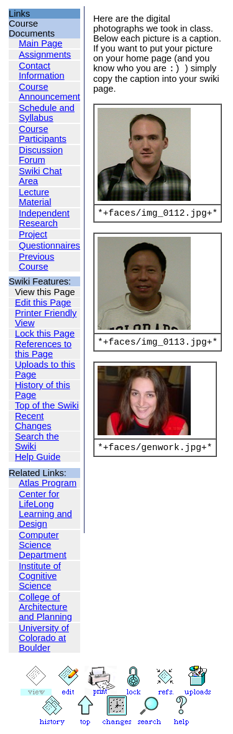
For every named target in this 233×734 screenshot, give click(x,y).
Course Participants (42, 134)
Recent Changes (33, 421)
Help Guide (37, 457)
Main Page (40, 43)
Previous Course (36, 262)
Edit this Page (43, 302)
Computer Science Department (42, 545)
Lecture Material (35, 197)
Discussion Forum (41, 155)
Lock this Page (45, 333)
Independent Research (44, 218)
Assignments (45, 55)
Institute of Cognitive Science (40, 576)
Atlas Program (47, 483)
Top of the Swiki (47, 405)
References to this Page (43, 349)
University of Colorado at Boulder (44, 638)
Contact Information (41, 71)
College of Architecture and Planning (45, 607)
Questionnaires (49, 245)
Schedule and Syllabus (47, 113)
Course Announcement (49, 92)
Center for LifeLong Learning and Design (45, 509)
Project (33, 234)
